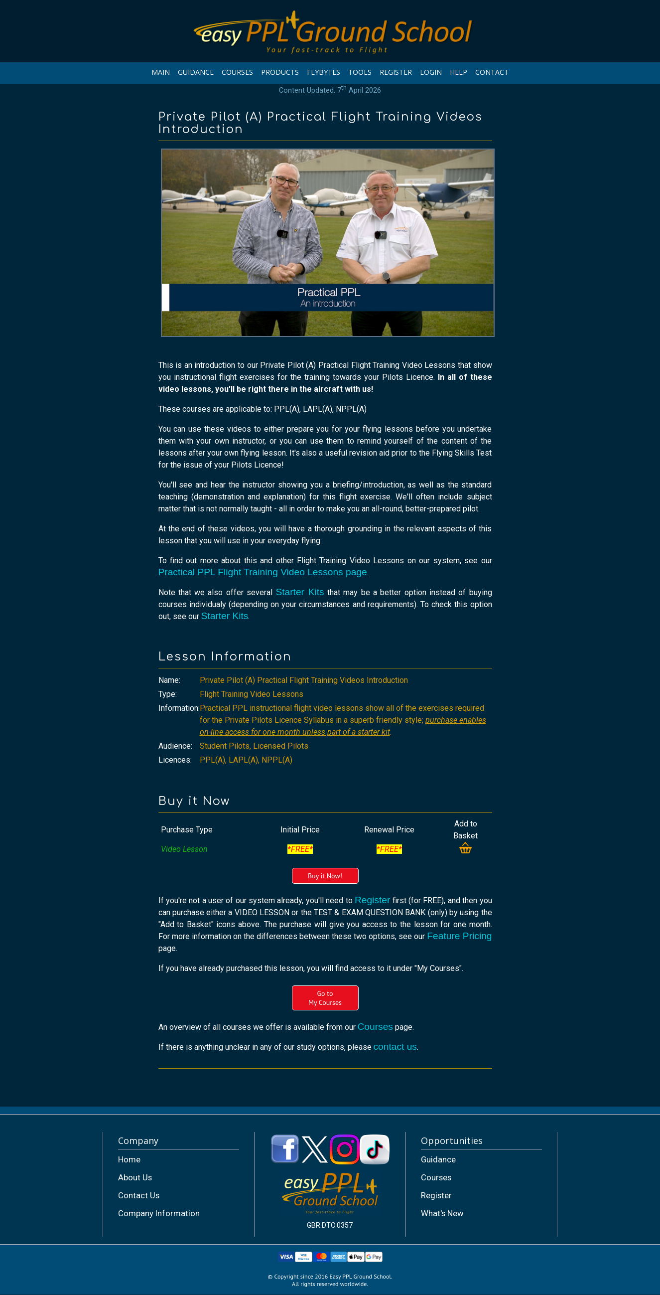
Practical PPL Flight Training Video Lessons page (262, 572)
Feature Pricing (459, 936)
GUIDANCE (196, 72)
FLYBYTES (323, 72)
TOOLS (360, 72)
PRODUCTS (280, 72)
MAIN (160, 72)
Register (372, 900)
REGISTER (396, 72)
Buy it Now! (325, 875)
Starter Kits (299, 592)
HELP (458, 72)
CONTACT (492, 72)
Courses (375, 1026)
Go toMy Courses (325, 998)
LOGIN (431, 72)
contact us (395, 1046)
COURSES (237, 72)
